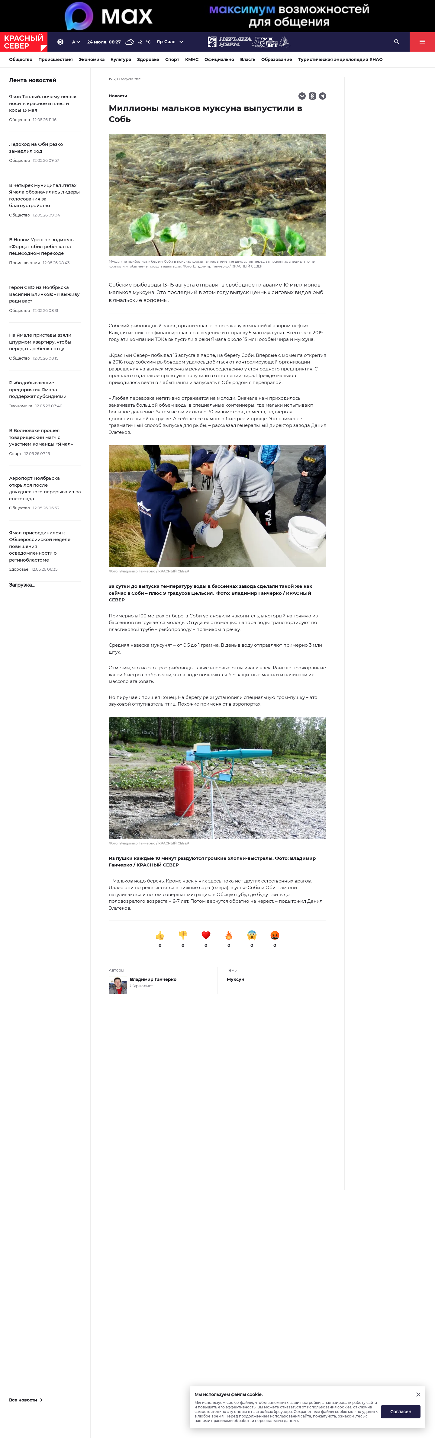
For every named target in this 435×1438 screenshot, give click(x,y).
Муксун (235, 979)
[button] (217, 509)
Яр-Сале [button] (166, 41)
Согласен (400, 1411)
